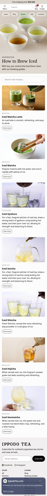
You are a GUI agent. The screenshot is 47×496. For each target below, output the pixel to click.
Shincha (5, 475)
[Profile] (42, 7)
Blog (26, 473)
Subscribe (39, 458)
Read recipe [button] (7, 128)
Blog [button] (14, 14)
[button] (39, 480)
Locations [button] (41, 14)
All (3, 473)
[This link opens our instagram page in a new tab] (19, 465)
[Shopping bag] (36, 7)
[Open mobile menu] (5, 7)
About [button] (6, 14)
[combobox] (21, 7)
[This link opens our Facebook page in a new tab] (7, 465)
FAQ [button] (32, 14)
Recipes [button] (23, 14)
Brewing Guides (31, 475)
